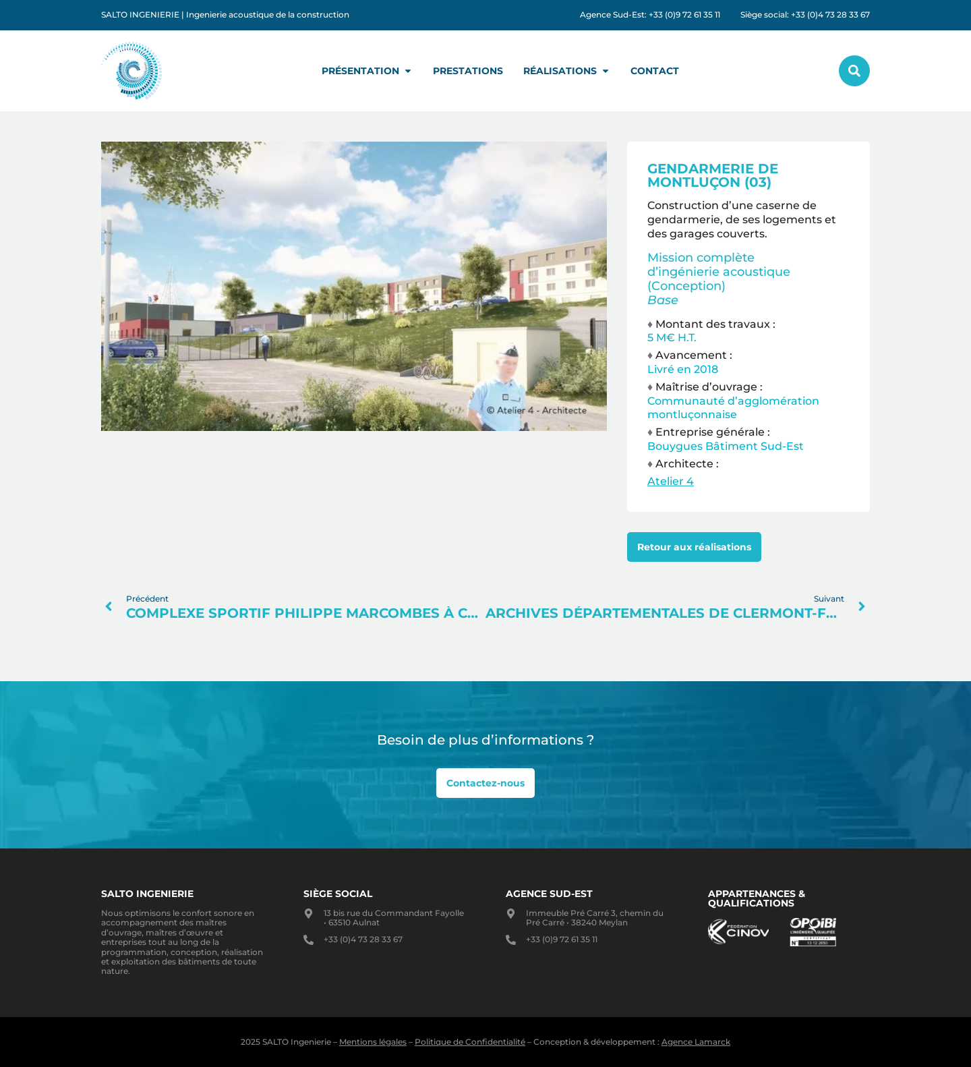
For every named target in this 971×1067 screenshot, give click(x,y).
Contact (654, 71)
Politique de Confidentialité (470, 1042)
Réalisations (566, 71)
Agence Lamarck (695, 1042)
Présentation (367, 71)
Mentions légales (373, 1042)
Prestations (468, 71)
